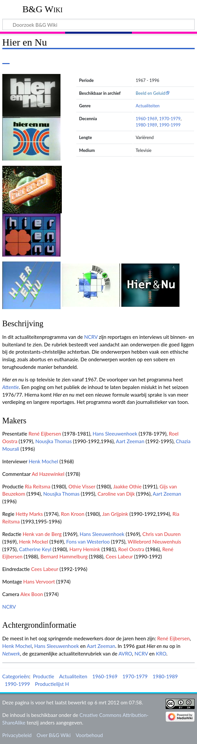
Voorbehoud (89, 735)
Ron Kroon (72, 514)
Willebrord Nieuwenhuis (154, 542)
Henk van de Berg (41, 534)
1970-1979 (169, 118)
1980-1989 (146, 124)
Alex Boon (31, 594)
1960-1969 (146, 118)
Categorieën (15, 676)
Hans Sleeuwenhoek (115, 434)
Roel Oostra (131, 549)
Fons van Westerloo (88, 542)
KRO (161, 653)
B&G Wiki (42, 9)
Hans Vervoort (39, 582)
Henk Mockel (33, 542)
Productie (43, 676)
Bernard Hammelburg (64, 556)
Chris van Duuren (161, 534)
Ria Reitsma (37, 486)
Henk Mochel (43, 461)
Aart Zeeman (130, 441)
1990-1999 (169, 124)
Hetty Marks (29, 514)
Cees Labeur (119, 556)
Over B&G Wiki (54, 735)
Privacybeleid (17, 735)
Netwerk (11, 653)
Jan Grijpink (115, 514)
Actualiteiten (148, 105)
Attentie (10, 387)
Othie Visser (81, 486)
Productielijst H (52, 684)
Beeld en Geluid (151, 93)
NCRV (91, 337)
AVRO (125, 653)
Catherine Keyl (35, 549)
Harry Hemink (84, 549)
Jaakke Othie (127, 486)
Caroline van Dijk (116, 494)
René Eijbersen (44, 434)
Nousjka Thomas (53, 441)
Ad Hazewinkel (48, 474)
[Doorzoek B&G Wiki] (98, 24)
